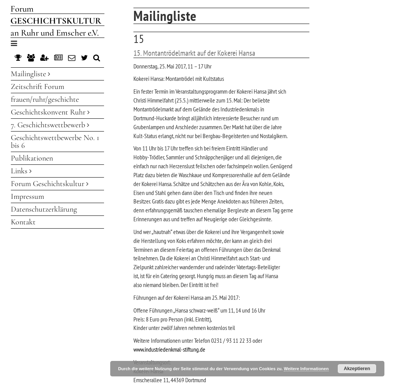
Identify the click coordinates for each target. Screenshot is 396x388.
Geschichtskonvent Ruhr (50, 112)
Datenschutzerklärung (44, 209)
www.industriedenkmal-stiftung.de (169, 349)
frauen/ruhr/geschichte (45, 99)
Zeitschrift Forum (37, 86)
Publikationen (32, 158)
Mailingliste (30, 74)
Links (21, 171)
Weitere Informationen (306, 368)
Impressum (27, 196)
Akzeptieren (357, 368)
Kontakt (23, 222)
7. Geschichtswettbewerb (50, 125)
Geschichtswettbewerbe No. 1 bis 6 (55, 141)
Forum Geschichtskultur (50, 183)
